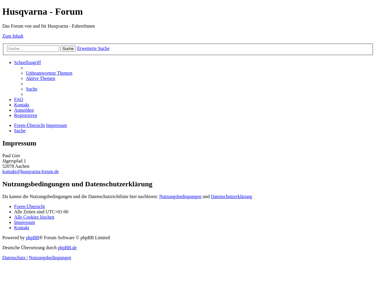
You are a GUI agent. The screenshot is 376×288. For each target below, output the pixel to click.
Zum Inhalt (13, 36)
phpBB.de (67, 247)
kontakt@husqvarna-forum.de (30, 171)
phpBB (32, 237)
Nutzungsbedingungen (180, 196)
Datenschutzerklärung (231, 196)
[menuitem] (49, 73)
